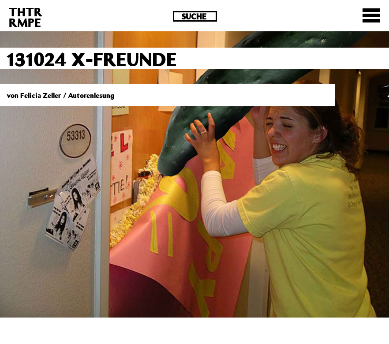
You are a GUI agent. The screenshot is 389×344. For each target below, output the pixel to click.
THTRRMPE (25, 17)
